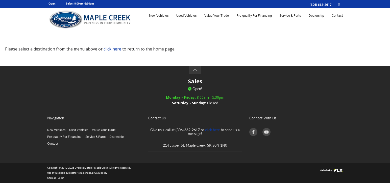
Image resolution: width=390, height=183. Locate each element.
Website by (331, 170)
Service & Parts (290, 19)
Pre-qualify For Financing (254, 19)
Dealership (316, 19)
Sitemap (51, 177)
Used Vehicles (186, 19)
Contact (337, 19)
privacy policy (99, 172)
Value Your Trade (216, 19)
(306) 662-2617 (320, 5)
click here (112, 49)
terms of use (84, 172)
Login (61, 177)
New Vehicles (159, 19)
